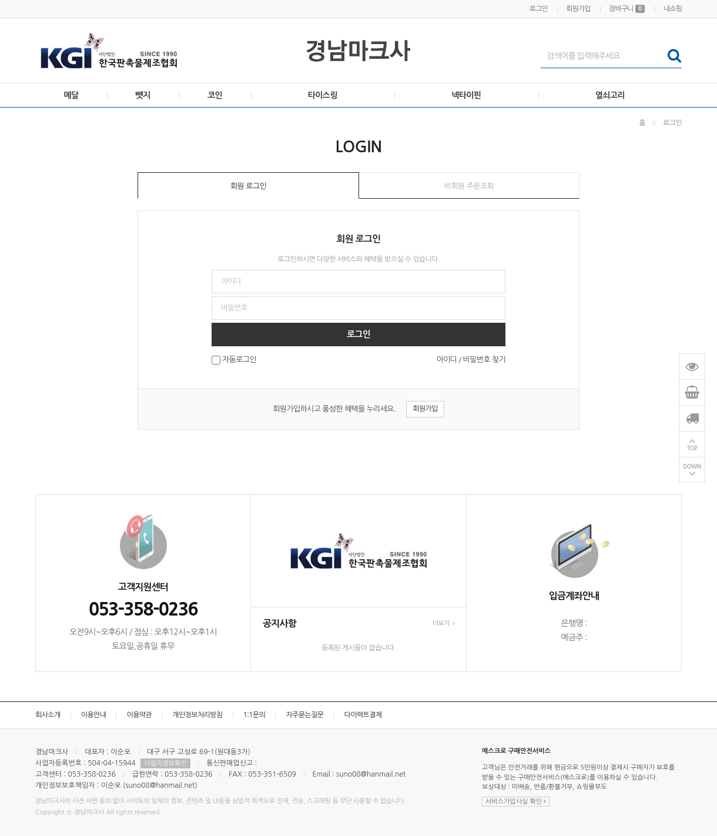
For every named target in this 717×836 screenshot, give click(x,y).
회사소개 (48, 714)
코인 (214, 95)
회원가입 (578, 8)
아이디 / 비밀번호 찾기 (471, 359)
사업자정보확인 (165, 763)
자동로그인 (239, 360)
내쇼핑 (673, 8)
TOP (692, 448)
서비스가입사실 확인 (515, 801)
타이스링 (322, 95)
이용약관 (139, 714)
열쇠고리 (610, 95)
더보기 (443, 623)
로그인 (539, 8)
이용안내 (93, 714)
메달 (71, 95)
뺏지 (143, 95)
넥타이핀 (466, 95)
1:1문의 (254, 714)
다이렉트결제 (363, 714)
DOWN (692, 466)
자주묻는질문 (304, 714)
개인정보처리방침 (197, 714)
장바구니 (627, 8)
